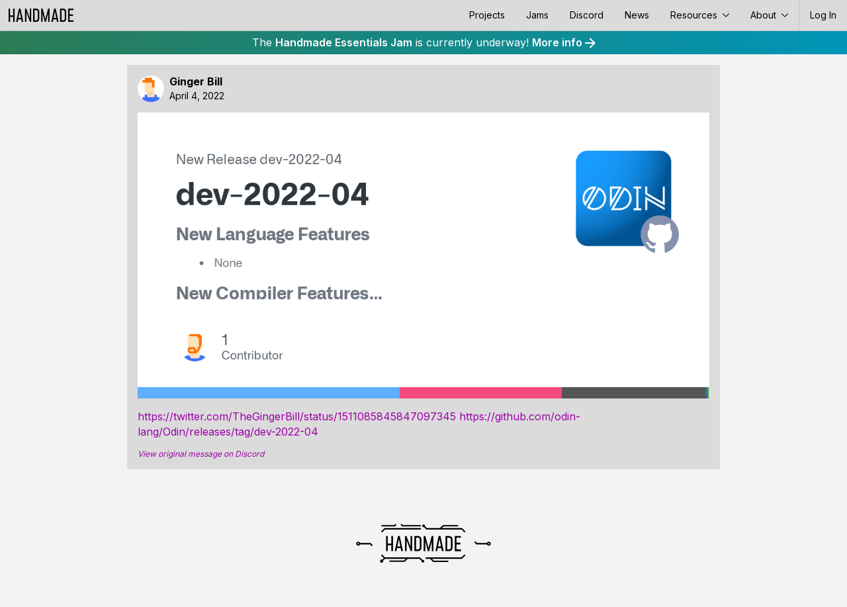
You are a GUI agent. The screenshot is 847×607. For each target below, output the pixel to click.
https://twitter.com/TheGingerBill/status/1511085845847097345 (297, 416)
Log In (823, 15)
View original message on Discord (201, 454)
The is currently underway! (424, 42)
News (637, 15)
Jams (537, 15)
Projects (487, 15)
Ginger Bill (195, 81)
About (769, 15)
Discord (586, 15)
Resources (699, 15)
